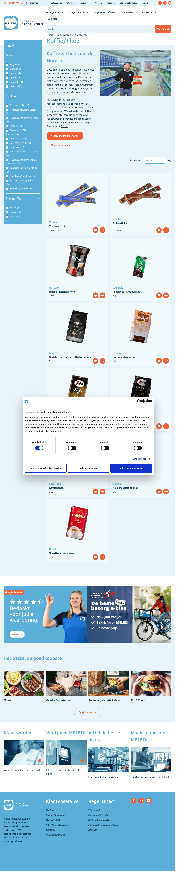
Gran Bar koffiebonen (61, 553)
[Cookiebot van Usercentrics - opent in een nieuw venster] (139, 401)
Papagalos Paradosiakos (126, 291)
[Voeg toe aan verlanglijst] (95, 230)
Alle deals (51, 18)
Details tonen (139, 459)
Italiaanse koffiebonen (125, 487)
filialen (64, 126)
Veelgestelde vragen (128, 3)
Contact (144, 3)
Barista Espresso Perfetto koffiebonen (71, 357)
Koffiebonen (56, 487)
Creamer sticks (58, 226)
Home (50, 34)
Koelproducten (76, 12)
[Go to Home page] (23, 23)
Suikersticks (119, 223)
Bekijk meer (87, 712)
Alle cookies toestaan (131, 468)
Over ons (98, 3)
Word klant (71, 3)
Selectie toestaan (88, 468)
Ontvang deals (56, 3)
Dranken (129, 12)
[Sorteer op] (155, 160)
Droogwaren (53, 12)
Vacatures (111, 3)
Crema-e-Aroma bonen (125, 357)
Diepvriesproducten (104, 12)
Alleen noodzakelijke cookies (45, 468)
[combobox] (99, 29)
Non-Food (147, 12)
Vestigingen (86, 3)
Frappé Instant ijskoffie (62, 291)
